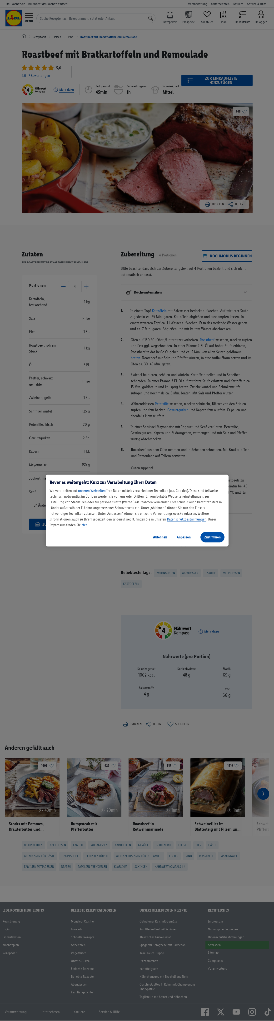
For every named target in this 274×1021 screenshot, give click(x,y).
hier (84, 525)
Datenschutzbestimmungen (186, 519)
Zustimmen (212, 537)
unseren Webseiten (92, 490)
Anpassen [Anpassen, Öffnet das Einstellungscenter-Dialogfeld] (184, 537)
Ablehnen (160, 537)
